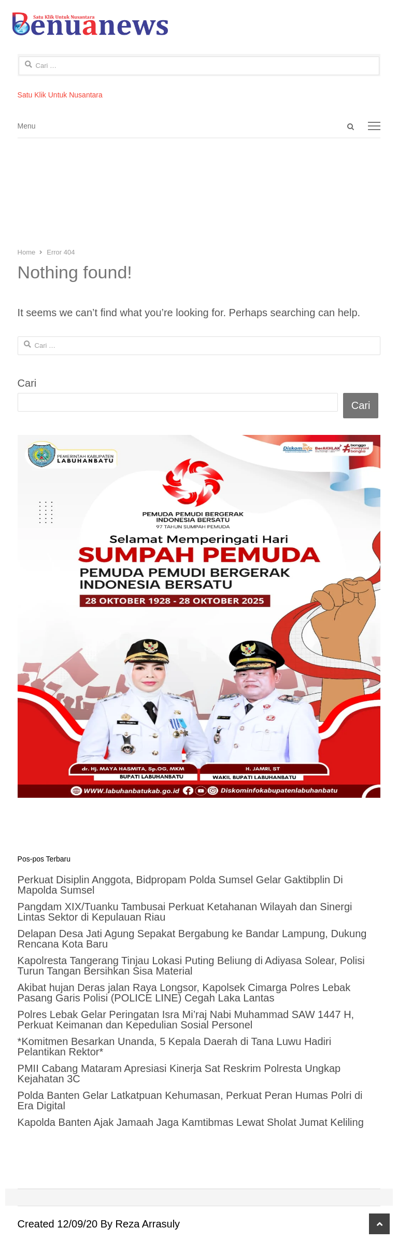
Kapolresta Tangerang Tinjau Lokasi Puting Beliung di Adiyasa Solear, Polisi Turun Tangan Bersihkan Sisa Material (191, 966)
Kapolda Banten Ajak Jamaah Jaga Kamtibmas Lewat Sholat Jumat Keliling (191, 1122)
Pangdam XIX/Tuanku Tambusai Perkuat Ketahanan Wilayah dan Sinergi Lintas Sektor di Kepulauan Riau (185, 912)
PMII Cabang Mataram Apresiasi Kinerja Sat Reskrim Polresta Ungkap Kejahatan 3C (179, 1073)
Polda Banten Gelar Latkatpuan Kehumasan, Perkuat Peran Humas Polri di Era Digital (190, 1100)
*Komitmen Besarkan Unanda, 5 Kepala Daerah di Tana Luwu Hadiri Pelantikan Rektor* (175, 1046)
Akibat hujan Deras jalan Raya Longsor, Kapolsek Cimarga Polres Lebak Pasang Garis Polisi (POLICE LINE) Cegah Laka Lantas (184, 993)
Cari (27, 383)
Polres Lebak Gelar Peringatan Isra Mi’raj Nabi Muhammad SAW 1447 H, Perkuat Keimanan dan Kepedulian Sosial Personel (186, 1020)
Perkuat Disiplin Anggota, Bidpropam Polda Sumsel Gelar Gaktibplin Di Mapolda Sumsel (180, 885)
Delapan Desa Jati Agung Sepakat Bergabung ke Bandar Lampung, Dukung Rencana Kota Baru (192, 939)
